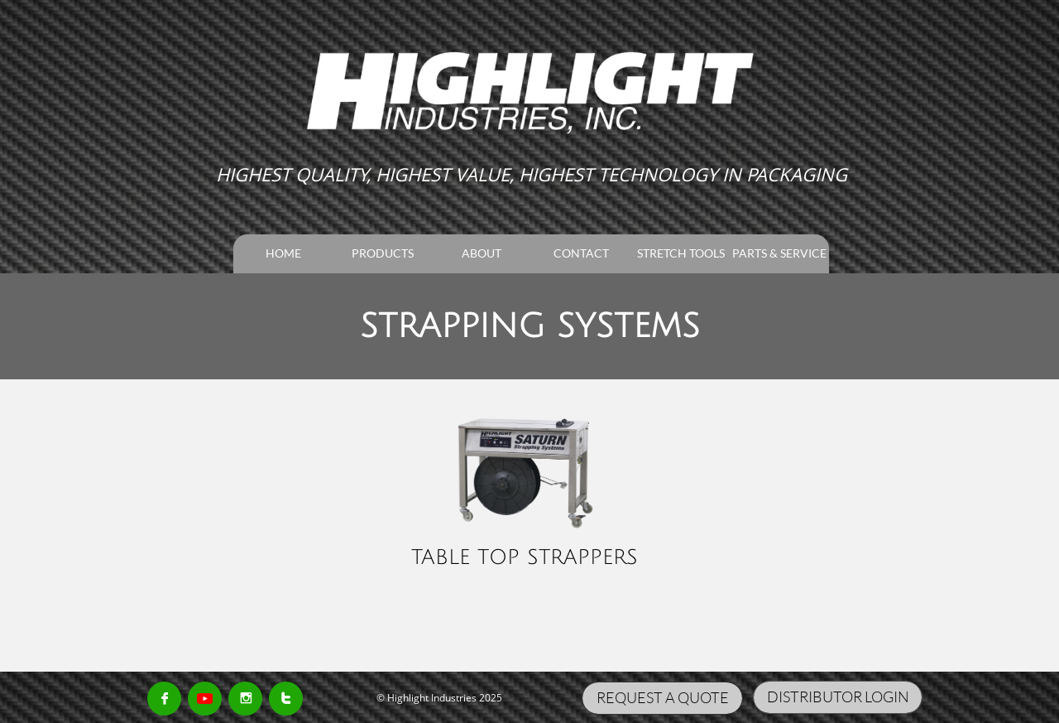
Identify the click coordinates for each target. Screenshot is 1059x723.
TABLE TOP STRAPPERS (524, 557)
